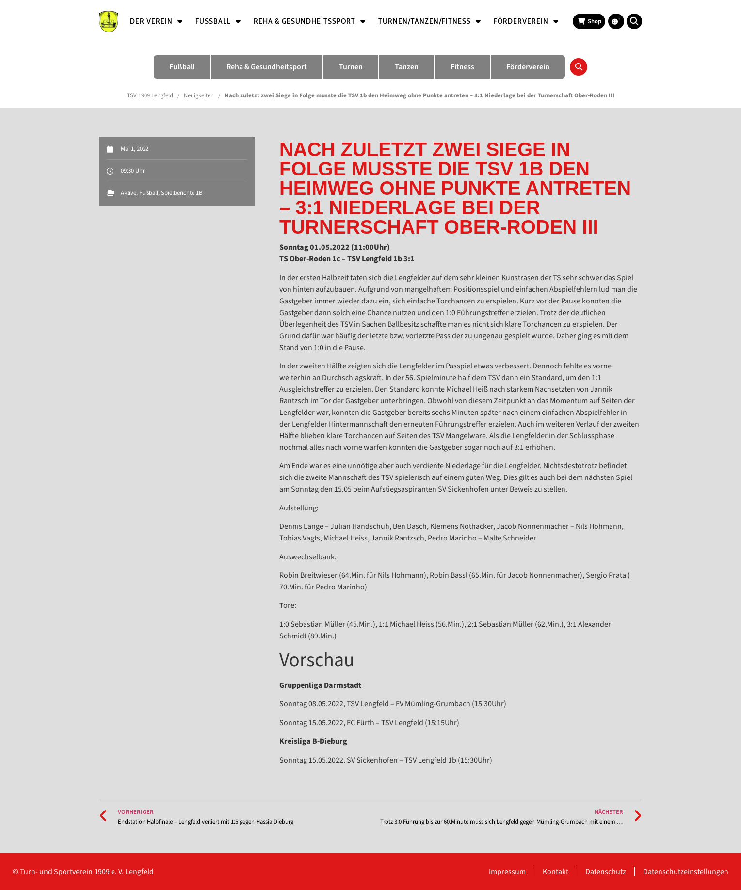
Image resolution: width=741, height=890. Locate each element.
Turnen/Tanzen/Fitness (429, 21)
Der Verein (156, 21)
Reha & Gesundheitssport (310, 21)
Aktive (128, 193)
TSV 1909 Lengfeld (150, 95)
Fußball (218, 21)
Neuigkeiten (199, 95)
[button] (634, 21)
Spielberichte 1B (182, 193)
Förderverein (526, 21)
